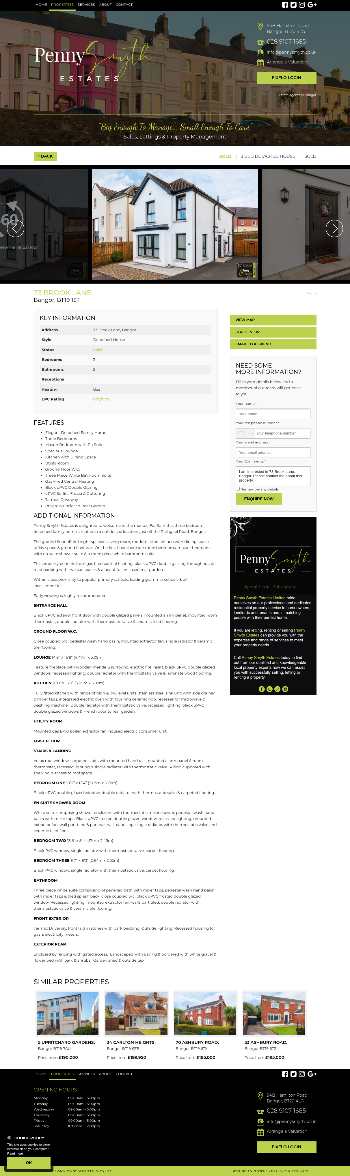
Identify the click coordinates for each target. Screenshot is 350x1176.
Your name (246, 404)
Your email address (252, 442)
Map (245, 320)
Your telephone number (257, 423)
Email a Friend (253, 344)
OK (29, 1162)
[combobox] (245, 433)
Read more (15, 1153)
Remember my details (260, 489)
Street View (248, 332)
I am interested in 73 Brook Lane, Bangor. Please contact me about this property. (273, 475)
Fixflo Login (286, 77)
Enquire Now (259, 499)
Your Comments (251, 461)
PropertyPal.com (292, 1171)
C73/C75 (101, 399)
